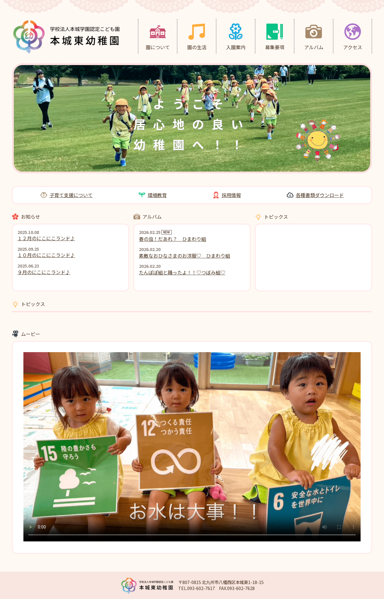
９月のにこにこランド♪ (43, 272)
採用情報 (231, 195)
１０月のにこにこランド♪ (46, 255)
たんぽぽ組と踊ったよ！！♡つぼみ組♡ (182, 272)
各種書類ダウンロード (320, 195)
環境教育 (157, 195)
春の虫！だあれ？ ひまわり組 (172, 238)
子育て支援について (71, 195)
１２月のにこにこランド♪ (46, 238)
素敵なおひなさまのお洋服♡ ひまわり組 (184, 255)
